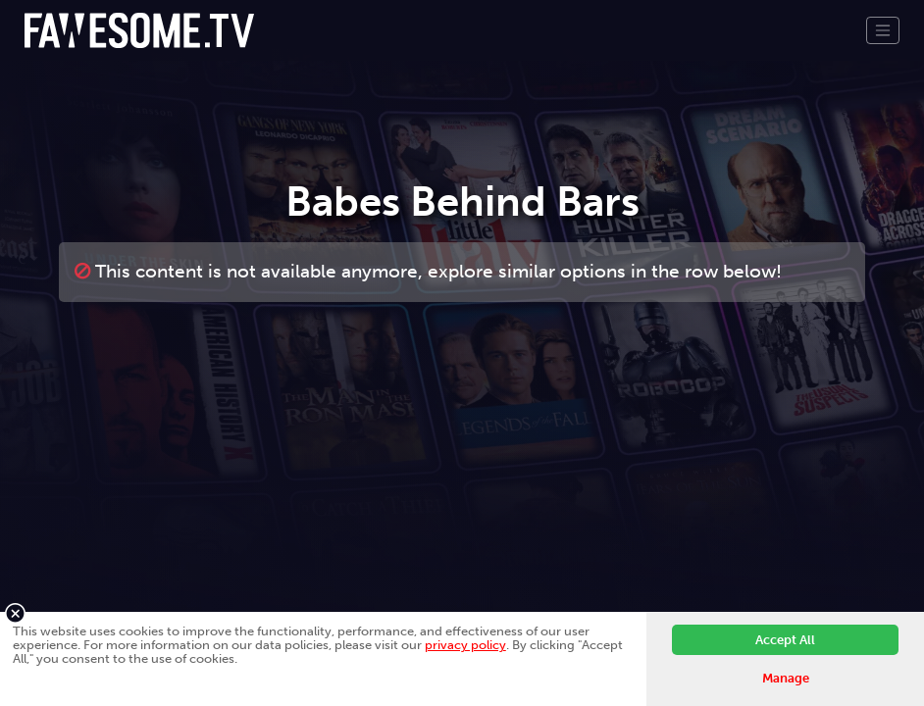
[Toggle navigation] (882, 30)
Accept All (785, 639)
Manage (785, 678)
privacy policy (465, 644)
